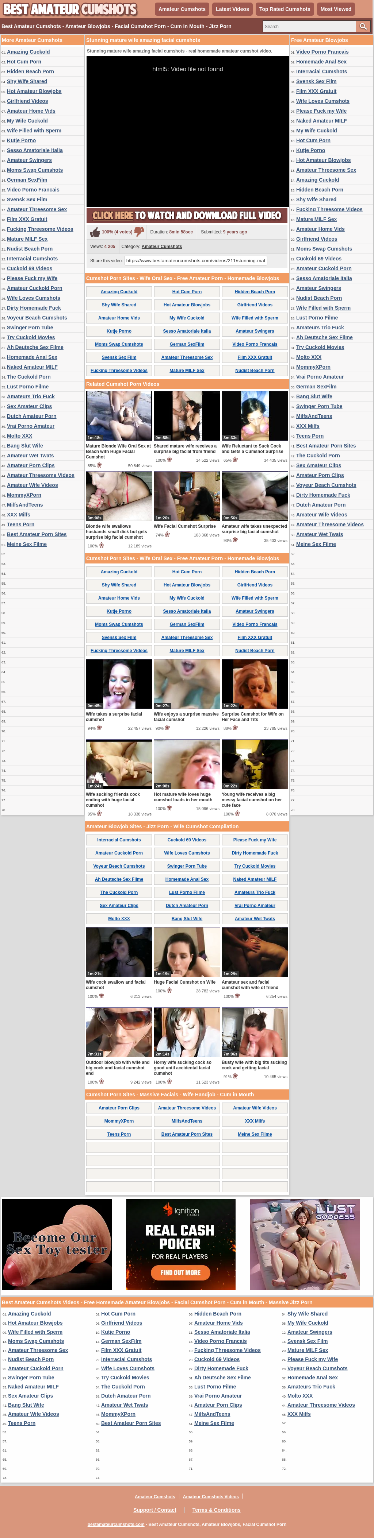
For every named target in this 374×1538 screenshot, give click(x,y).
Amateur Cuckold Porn (34, 288)
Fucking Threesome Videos (40, 229)
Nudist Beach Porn (30, 249)
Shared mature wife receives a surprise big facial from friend (185, 448)
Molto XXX (19, 436)
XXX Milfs (18, 515)
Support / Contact (154, 1510)
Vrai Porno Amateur (30, 426)
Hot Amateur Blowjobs (34, 91)
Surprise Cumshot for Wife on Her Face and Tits (253, 717)
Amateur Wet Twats (30, 455)
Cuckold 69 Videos (29, 268)
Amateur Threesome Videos (41, 475)
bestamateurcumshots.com (116, 1524)
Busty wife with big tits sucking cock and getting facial (254, 1065)
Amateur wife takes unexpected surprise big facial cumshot (254, 529)
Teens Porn (20, 524)
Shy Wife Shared (27, 81)
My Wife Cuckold (27, 121)
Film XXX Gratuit (27, 219)
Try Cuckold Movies (31, 337)
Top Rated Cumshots (284, 9)
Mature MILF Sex (27, 239)
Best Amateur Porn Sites (37, 534)
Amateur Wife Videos (32, 485)
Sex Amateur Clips (29, 406)
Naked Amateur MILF (32, 367)
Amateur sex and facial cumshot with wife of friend (250, 985)
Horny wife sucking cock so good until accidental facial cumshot (182, 1068)
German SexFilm (27, 180)
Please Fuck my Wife (32, 278)
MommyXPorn (24, 495)
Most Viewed (336, 9)
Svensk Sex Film (27, 199)
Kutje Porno (21, 140)
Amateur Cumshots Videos (211, 1496)
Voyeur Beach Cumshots (37, 318)
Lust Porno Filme (28, 387)
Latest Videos (232, 9)
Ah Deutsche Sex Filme (35, 347)
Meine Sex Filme (27, 544)
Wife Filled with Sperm (34, 130)
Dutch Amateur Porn (32, 416)
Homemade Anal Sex (32, 357)
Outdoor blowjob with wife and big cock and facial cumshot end (118, 1068)
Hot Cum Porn (24, 62)
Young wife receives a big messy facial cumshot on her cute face (252, 800)
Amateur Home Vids (31, 111)
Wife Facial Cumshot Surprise (185, 526)
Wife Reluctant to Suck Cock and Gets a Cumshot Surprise (252, 448)
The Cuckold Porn (29, 377)
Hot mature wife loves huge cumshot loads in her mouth (183, 797)
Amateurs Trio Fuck (31, 396)
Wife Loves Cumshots (33, 298)
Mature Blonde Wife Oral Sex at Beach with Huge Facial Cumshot (118, 451)
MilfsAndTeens (25, 505)
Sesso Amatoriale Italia (35, 150)
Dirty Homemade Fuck (34, 308)
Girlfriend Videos (27, 101)
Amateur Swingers (29, 160)
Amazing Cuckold (28, 52)
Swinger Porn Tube (30, 327)
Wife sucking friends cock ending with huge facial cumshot (113, 800)
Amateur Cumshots (182, 9)
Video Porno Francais (33, 190)
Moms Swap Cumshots (35, 170)
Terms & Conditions (216, 1510)
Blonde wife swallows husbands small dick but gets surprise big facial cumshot (116, 532)
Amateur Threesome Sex (37, 209)
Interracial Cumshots (32, 259)
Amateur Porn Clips (31, 465)
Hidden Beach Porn (30, 71)
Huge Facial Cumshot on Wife (184, 982)
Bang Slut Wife (25, 446)
